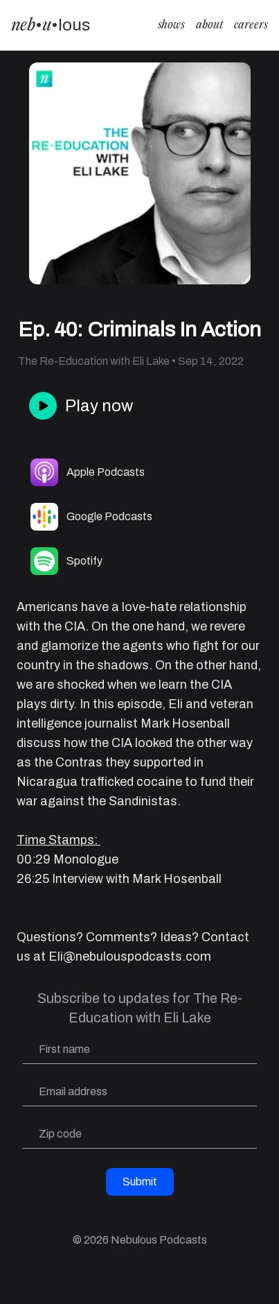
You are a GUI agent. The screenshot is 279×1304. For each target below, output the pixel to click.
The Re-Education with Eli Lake (94, 361)
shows (171, 25)
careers (251, 25)
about (209, 25)
